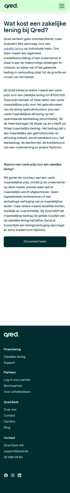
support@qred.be (16, 451)
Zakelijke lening (14, 357)
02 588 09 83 (13, 457)
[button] (62, 6)
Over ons (10, 409)
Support (9, 363)
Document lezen (35, 241)
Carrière (9, 421)
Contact (9, 415)
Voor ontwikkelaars (17, 392)
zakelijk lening (13, 48)
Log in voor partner (17, 380)
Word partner (13, 386)
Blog (7, 427)
